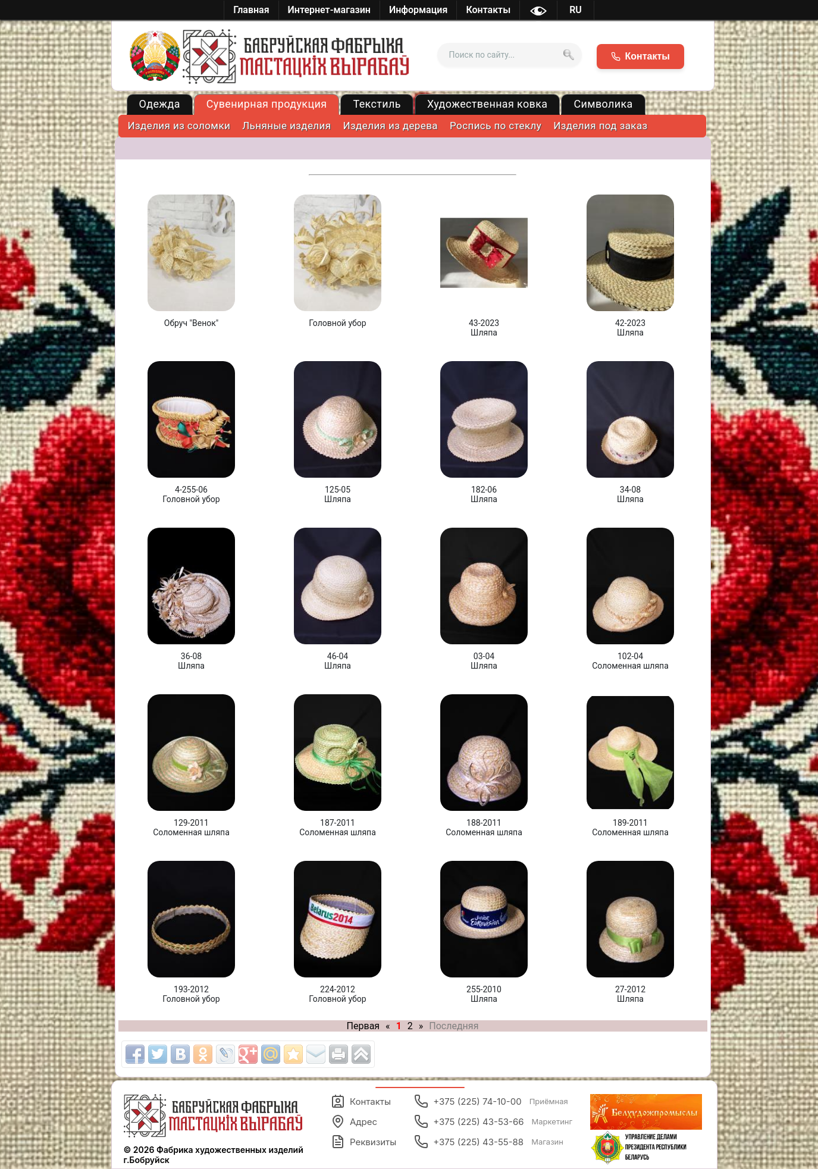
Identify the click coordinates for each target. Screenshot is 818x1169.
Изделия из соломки (179, 125)
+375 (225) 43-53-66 (493, 1121)
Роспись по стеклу (495, 125)
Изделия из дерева (390, 125)
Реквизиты (363, 1141)
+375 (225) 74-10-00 (491, 1101)
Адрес (354, 1121)
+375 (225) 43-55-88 (488, 1141)
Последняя (453, 1026)
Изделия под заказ (600, 125)
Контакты (361, 1101)
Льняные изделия (286, 125)
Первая (363, 1026)
